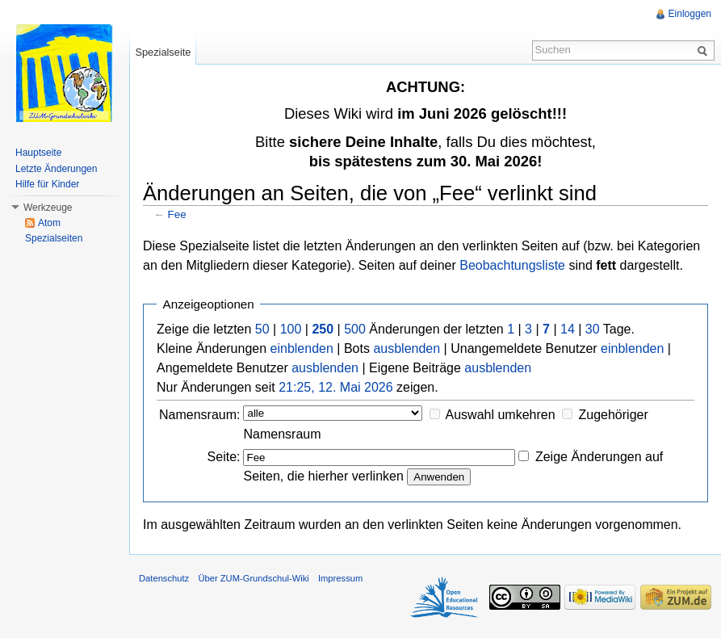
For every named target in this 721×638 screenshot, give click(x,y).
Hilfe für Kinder (47, 184)
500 (355, 329)
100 (291, 329)
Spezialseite (163, 52)
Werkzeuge (47, 207)
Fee (177, 214)
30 (592, 329)
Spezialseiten (53, 238)
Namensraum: (199, 415)
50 (262, 329)
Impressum (340, 578)
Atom (49, 223)
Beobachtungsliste (512, 265)
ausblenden (406, 348)
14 (567, 329)
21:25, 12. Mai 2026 (335, 387)
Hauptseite (38, 152)
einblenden (301, 348)
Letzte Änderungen (56, 168)
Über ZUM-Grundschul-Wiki (253, 578)
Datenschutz (164, 578)
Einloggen (690, 13)
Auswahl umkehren (500, 415)
